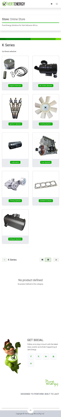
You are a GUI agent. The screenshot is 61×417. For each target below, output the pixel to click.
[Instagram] (31, 363)
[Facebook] (31, 356)
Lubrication (15, 162)
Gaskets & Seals (46, 201)
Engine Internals (15, 85)
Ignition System (15, 124)
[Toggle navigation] (57, 4)
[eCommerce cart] (51, 4)
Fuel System (45, 162)
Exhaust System (15, 239)
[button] (30, 410)
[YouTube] (53, 356)
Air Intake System (45, 85)
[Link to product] (15, 69)
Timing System (15, 201)
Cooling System (45, 124)
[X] (38, 356)
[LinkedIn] (46, 356)
